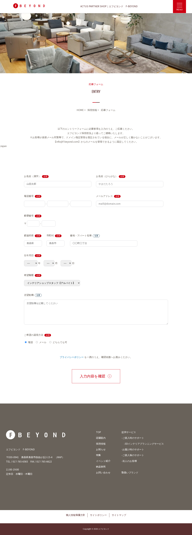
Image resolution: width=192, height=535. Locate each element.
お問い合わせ (103, 472)
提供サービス (129, 432)
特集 (98, 455)
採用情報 (101, 444)
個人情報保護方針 (75, 515)
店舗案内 (101, 438)
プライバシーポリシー (72, 357)
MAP (59, 457)
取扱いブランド (130, 472)
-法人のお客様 (129, 461)
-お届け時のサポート (133, 449)
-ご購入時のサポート (133, 438)
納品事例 (101, 466)
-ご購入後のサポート (133, 455)
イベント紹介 (103, 461)
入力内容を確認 (92, 376)
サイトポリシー (98, 515)
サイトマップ (119, 515)
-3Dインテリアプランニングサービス (144, 444)
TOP (98, 432)
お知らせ (101, 449)
